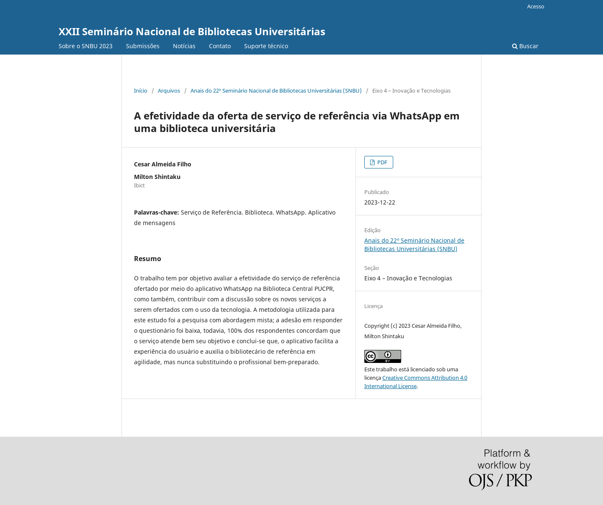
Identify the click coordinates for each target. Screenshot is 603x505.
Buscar (525, 46)
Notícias (184, 46)
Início (140, 90)
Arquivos (169, 90)
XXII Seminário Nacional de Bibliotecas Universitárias (192, 31)
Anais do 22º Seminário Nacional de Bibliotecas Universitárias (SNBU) (276, 90)
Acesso (535, 6)
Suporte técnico (266, 46)
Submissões (143, 46)
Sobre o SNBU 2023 (86, 46)
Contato (220, 46)
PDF (381, 162)
